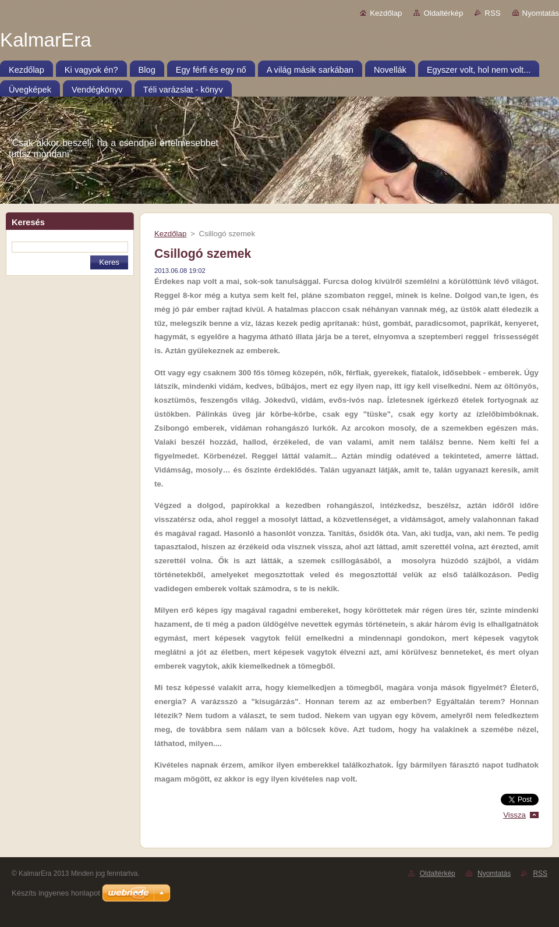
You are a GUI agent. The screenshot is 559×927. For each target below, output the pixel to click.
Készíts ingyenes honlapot (56, 893)
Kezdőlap (386, 13)
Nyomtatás (540, 13)
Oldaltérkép (443, 13)
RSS (492, 13)
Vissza (514, 815)
